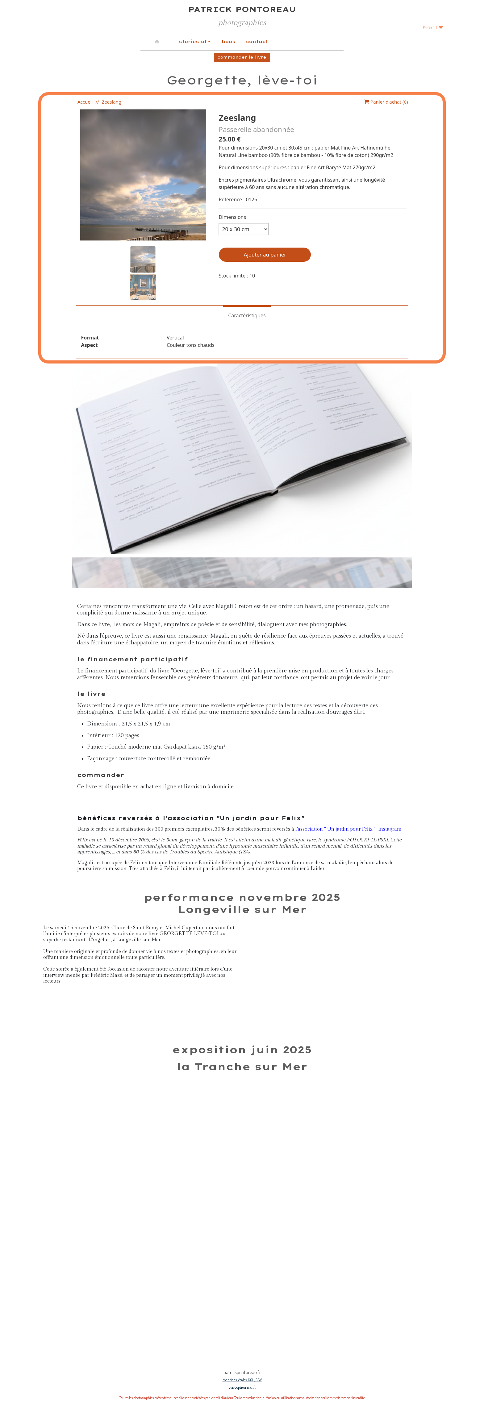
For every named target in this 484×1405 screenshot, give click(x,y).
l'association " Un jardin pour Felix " (335, 829)
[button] (143, 259)
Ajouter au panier (265, 254)
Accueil (85, 102)
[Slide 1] (150, 1340)
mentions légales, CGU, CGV (242, 1380)
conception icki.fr (242, 1387)
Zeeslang (111, 102)
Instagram (390, 829)
